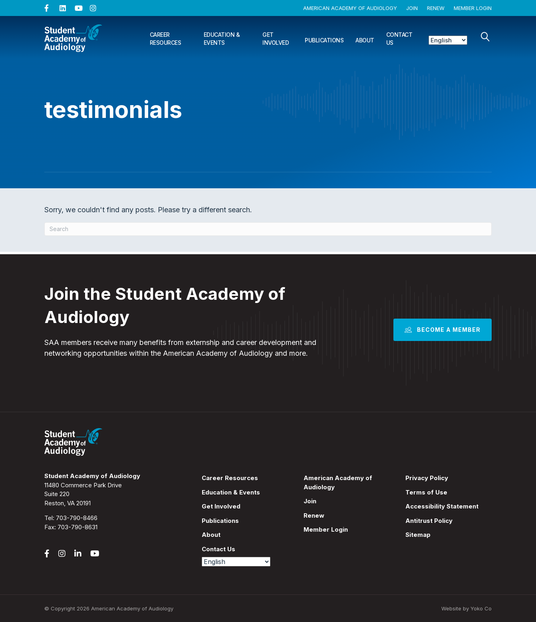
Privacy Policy (426, 478)
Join (412, 8)
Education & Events (222, 38)
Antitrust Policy (429, 520)
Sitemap (418, 534)
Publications (324, 40)
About (364, 40)
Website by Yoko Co (466, 608)
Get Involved (275, 38)
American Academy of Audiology (350, 8)
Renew (436, 8)
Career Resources (165, 38)
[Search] (485, 36)
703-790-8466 (76, 518)
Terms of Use (426, 492)
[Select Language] (448, 40)
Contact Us (399, 38)
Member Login (473, 8)
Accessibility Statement (441, 506)
